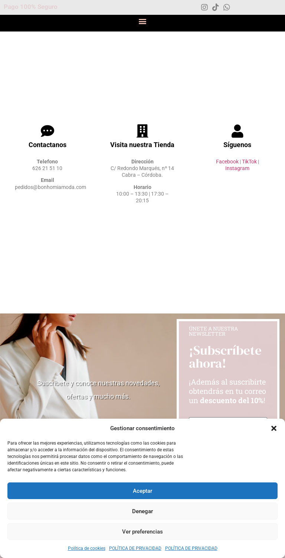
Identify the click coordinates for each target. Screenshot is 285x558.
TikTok (249, 162)
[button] (274, 428)
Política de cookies (86, 548)
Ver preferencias (142, 531)
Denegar (142, 511)
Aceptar (142, 491)
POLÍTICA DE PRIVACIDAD (135, 548)
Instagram (237, 168)
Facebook (227, 162)
